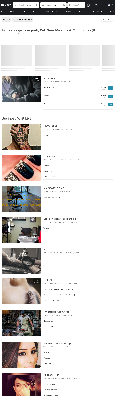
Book (110, 88)
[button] (26, 5)
